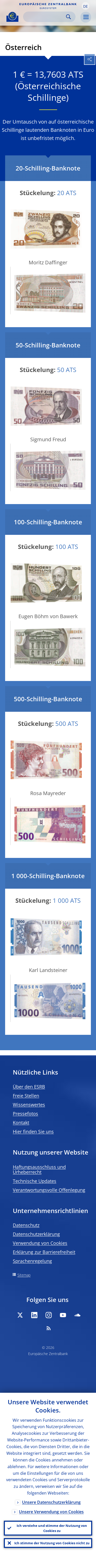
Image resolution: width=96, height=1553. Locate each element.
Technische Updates (34, 1181)
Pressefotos (25, 1113)
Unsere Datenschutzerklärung (51, 1502)
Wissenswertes (29, 1104)
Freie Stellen (26, 1096)
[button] (85, 6)
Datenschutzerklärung (36, 1234)
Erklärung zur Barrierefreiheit (44, 1252)
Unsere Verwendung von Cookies (51, 1512)
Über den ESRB (29, 1087)
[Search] (45, 16)
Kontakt (21, 1122)
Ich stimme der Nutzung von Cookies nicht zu (52, 1543)
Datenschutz (26, 1225)
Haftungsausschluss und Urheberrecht (39, 1169)
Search (68, 16)
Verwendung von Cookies (40, 1243)
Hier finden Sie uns (33, 1131)
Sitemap (23, 1275)
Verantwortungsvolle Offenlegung (49, 1190)
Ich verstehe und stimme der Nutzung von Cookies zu (52, 1528)
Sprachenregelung (32, 1261)
